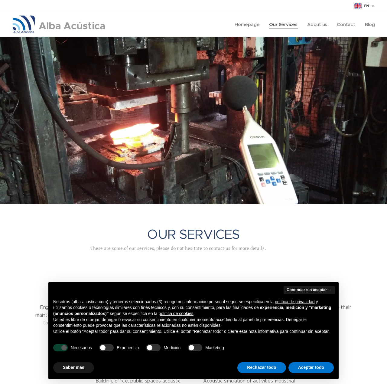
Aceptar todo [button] (311, 367)
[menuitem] (246, 24)
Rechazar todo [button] (261, 367)
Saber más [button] (73, 367)
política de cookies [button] (176, 313)
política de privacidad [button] (295, 301)
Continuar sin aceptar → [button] (309, 289)
